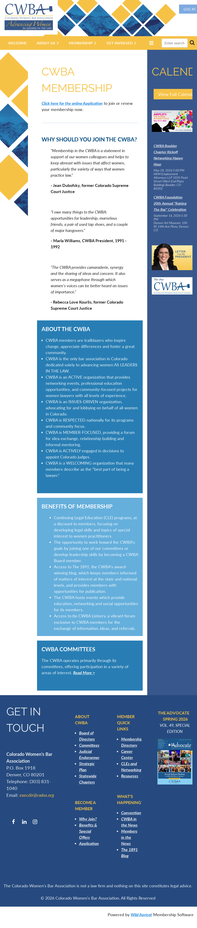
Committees (89, 745)
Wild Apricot (141, 914)
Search (192, 42)
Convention (131, 812)
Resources (129, 775)
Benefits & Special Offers (88, 831)
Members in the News (129, 837)
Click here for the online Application (72, 103)
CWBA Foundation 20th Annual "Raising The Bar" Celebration (170, 203)
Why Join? (88, 818)
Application (89, 843)
